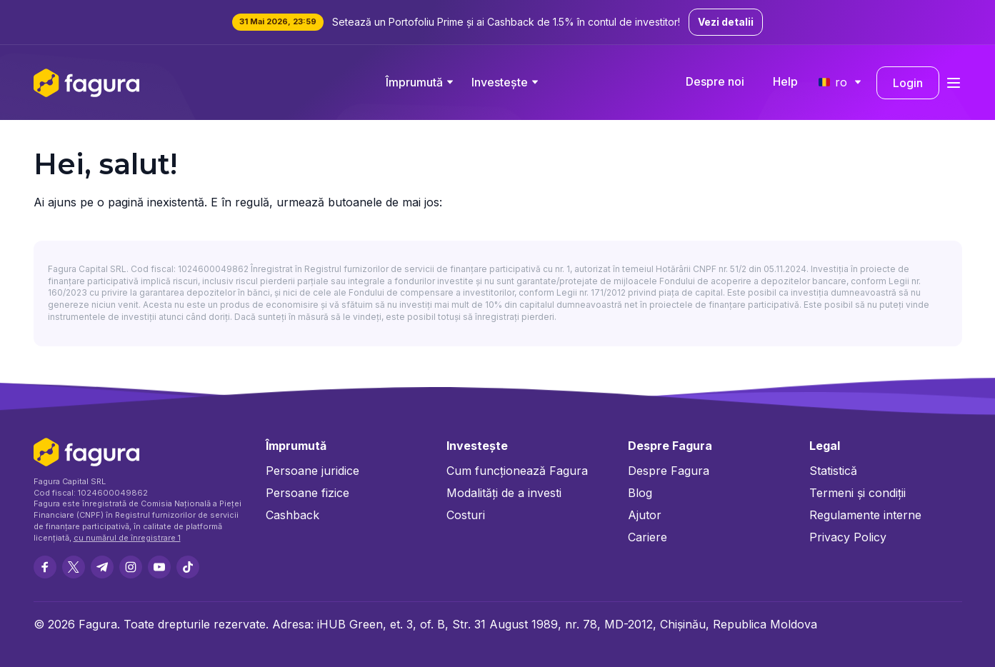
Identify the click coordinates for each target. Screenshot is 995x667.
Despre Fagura (668, 470)
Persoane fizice (307, 493)
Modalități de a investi (503, 493)
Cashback (292, 515)
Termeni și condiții (857, 493)
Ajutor (644, 515)
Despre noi (715, 81)
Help (785, 81)
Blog (640, 493)
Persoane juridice (312, 470)
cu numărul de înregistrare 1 (127, 538)
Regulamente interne (865, 515)
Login (908, 83)
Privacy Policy (847, 537)
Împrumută (414, 82)
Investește (499, 82)
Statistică (833, 470)
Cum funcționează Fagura (517, 470)
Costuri (465, 515)
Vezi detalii (726, 22)
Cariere (647, 537)
